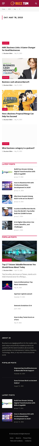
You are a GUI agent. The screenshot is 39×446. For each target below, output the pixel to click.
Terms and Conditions (16, 441)
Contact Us (28, 441)
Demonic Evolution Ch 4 (23, 305)
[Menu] (3, 3)
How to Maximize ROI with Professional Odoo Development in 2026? (24, 185)
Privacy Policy (27, 438)
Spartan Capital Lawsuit (23, 294)
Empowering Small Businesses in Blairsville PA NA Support (25, 369)
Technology (7, 260)
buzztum (16, 434)
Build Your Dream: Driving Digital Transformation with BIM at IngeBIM (24, 171)
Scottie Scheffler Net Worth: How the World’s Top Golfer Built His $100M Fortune (24, 211)
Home (11, 438)
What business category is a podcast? (18, 148)
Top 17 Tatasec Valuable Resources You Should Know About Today (19, 265)
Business (5, 43)
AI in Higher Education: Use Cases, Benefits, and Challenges (24, 224)
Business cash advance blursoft (15, 82)
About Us (18, 438)
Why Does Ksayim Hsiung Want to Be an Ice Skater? (23, 197)
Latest (5, 109)
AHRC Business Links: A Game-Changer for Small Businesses (18, 48)
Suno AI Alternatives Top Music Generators (23, 283)
